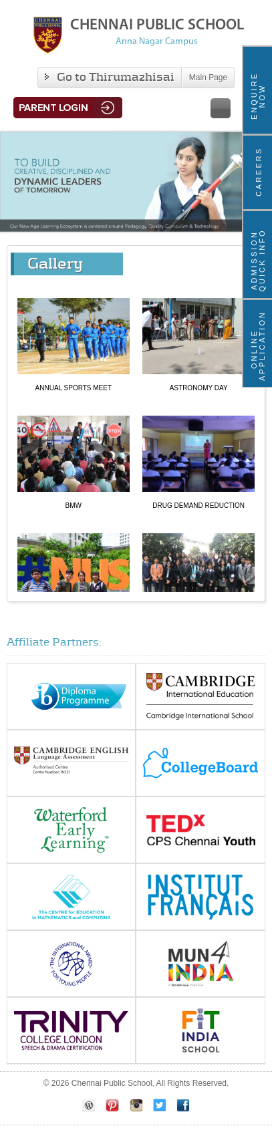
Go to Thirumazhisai (109, 78)
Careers (259, 171)
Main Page (208, 77)
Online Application (258, 349)
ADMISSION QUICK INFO (258, 260)
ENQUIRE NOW (258, 96)
